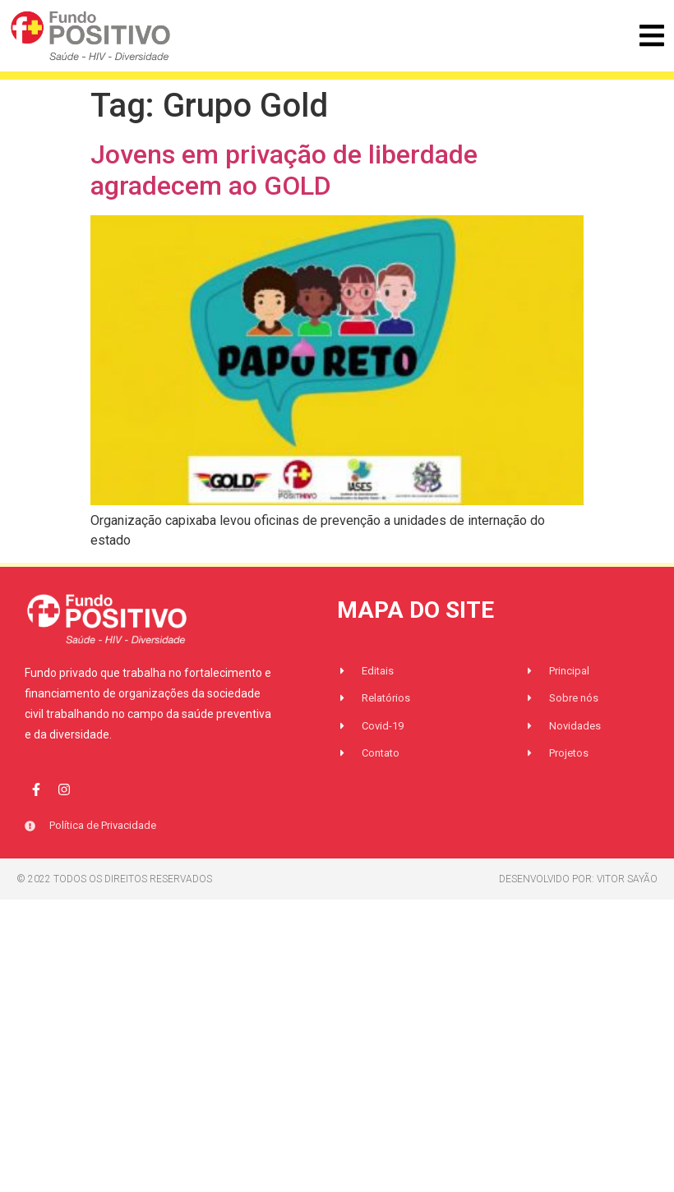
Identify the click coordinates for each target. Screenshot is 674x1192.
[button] (651, 35)
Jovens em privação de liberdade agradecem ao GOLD (284, 170)
